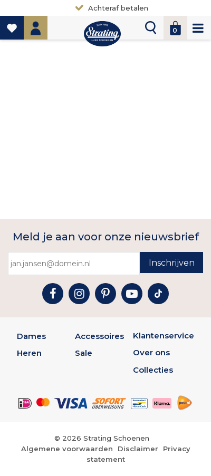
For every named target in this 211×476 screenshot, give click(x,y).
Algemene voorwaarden (67, 448)
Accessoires (99, 336)
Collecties (153, 370)
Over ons (151, 352)
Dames (31, 336)
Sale (83, 353)
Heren (29, 353)
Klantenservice (163, 336)
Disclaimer (138, 448)
